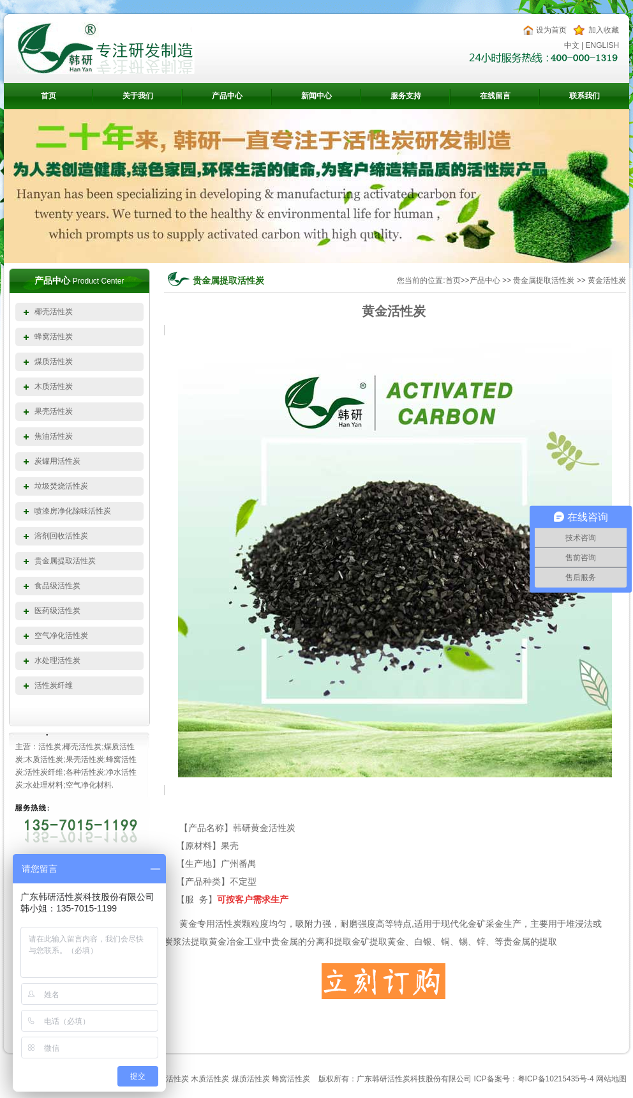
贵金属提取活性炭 (65, 560)
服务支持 (406, 95)
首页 (48, 95)
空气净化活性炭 (61, 635)
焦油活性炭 (53, 436)
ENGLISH (603, 45)
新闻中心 (316, 95)
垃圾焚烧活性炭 (61, 486)
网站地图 (611, 1078)
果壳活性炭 (53, 411)
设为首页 (551, 30)
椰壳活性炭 (53, 311)
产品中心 (227, 95)
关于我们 (138, 95)
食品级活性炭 (57, 585)
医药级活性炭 (57, 610)
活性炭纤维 (53, 685)
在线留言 (495, 95)
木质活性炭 (53, 386)
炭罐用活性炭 (57, 461)
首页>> (457, 280)
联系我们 (584, 95)
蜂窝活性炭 (53, 336)
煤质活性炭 (53, 361)
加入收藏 (603, 30)
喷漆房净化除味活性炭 (72, 511)
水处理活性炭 (57, 660)
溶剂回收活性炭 (61, 535)
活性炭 (398, 1078)
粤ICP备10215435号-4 (556, 1078)
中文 (571, 45)
